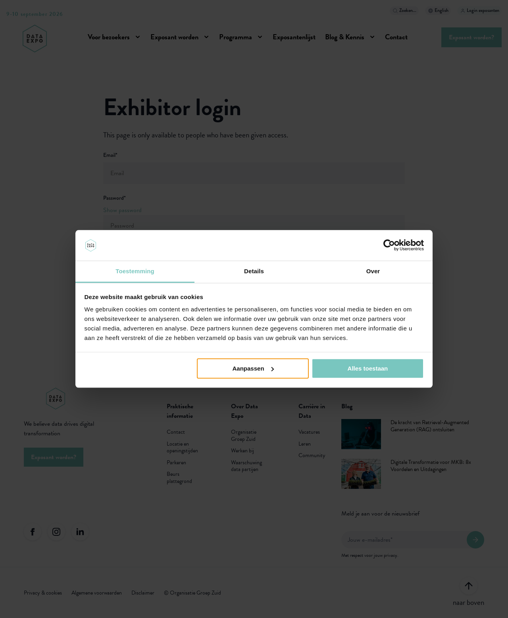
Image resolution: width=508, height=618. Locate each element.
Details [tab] (254, 271)
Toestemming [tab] (134, 271)
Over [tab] (373, 271)
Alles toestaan (368, 368)
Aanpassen (253, 368)
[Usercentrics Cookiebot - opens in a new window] (389, 245)
